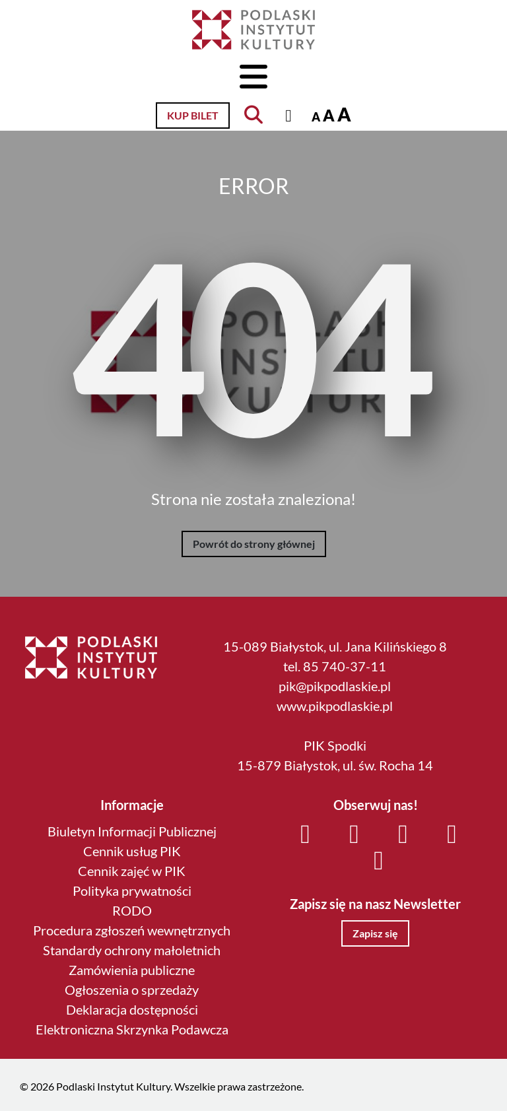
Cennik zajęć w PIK (132, 871)
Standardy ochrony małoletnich (131, 950)
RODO (132, 910)
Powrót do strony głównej (254, 543)
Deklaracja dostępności (132, 1009)
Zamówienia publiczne (132, 970)
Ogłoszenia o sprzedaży (132, 989)
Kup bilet (193, 115)
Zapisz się (375, 933)
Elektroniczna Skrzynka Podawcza (132, 1029)
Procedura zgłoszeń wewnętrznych (131, 930)
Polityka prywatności (132, 890)
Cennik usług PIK (132, 851)
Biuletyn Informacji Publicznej (132, 831)
